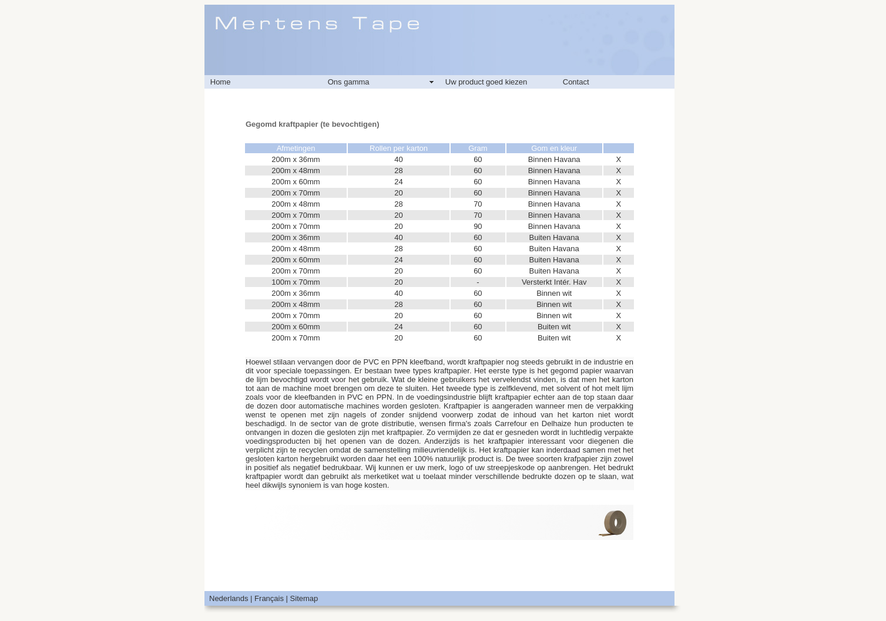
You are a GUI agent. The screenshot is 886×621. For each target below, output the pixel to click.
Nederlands (229, 598)
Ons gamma (349, 81)
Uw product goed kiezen (486, 81)
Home (220, 81)
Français (269, 598)
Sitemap (304, 598)
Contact (576, 81)
